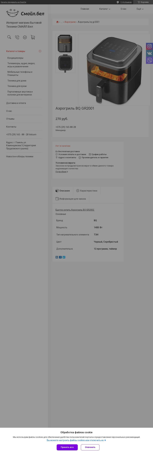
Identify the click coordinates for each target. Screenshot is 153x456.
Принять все (67, 447)
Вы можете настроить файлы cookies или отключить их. (75, 440)
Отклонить (90, 447)
